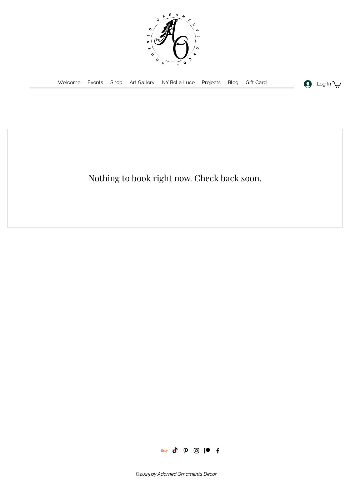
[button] (336, 84)
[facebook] (217, 450)
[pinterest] (185, 450)
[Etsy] (164, 450)
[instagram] (196, 450)
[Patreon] (207, 450)
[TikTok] (175, 450)
